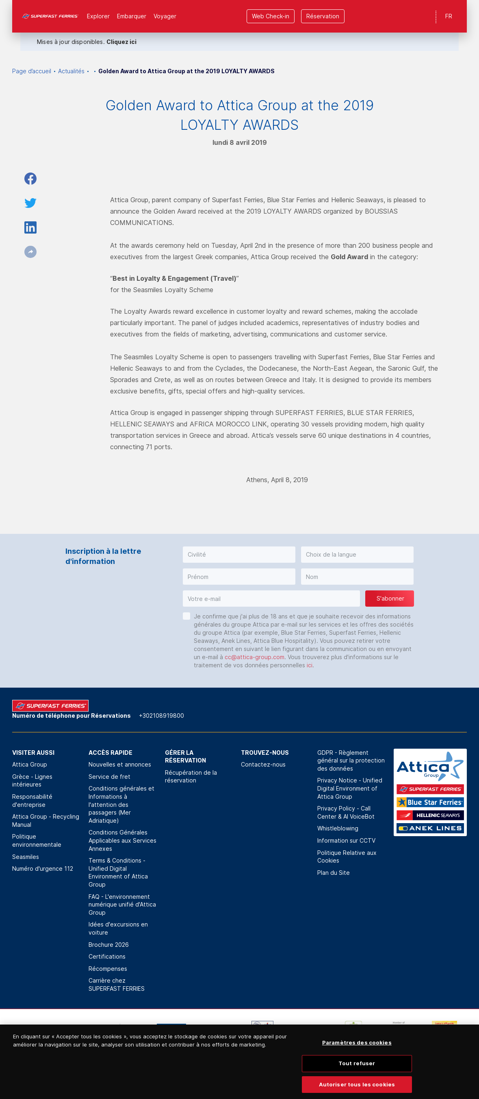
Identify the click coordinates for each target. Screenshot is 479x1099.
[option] (35, 1033)
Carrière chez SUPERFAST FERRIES (117, 984)
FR (448, 16)
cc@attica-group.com (254, 656)
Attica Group (29, 764)
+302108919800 (161, 715)
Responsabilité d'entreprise (32, 800)
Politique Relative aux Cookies (347, 856)
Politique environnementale (36, 840)
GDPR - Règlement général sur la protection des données (351, 760)
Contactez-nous (263, 764)
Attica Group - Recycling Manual (45, 820)
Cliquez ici (121, 41)
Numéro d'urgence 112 (42, 868)
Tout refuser (356, 1075)
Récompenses (108, 968)
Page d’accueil (31, 71)
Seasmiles (25, 856)
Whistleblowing (337, 828)
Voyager (165, 16)
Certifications (107, 956)
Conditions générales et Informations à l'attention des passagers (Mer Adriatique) (121, 804)
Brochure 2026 (109, 944)
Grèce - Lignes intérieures (32, 780)
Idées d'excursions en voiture (118, 928)
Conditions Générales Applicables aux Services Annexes (122, 840)
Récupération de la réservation (191, 776)
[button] (239, 554)
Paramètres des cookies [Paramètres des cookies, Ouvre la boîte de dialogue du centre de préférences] (357, 1054)
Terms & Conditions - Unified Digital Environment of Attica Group (118, 872)
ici (309, 665)
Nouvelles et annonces (120, 764)
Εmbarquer (131, 16)
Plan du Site (333, 872)
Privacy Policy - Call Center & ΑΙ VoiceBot (346, 812)
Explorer (98, 16)
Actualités (71, 71)
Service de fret (109, 776)
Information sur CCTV (346, 840)
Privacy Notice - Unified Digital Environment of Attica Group (349, 788)
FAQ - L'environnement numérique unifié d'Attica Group (122, 904)
